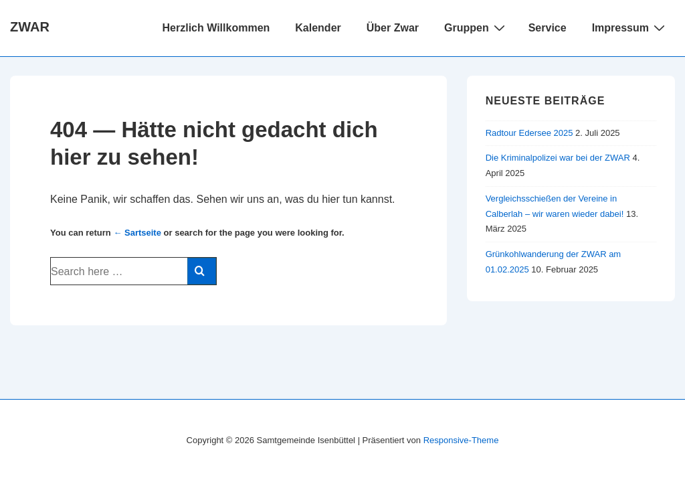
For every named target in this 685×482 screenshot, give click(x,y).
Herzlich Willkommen (216, 27)
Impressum (630, 27)
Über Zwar (393, 27)
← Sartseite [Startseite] (137, 233)
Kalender (317, 27)
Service (547, 27)
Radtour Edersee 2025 (529, 133)
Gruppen (476, 27)
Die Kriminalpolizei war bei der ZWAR (558, 158)
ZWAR (30, 26)
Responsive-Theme (461, 440)
